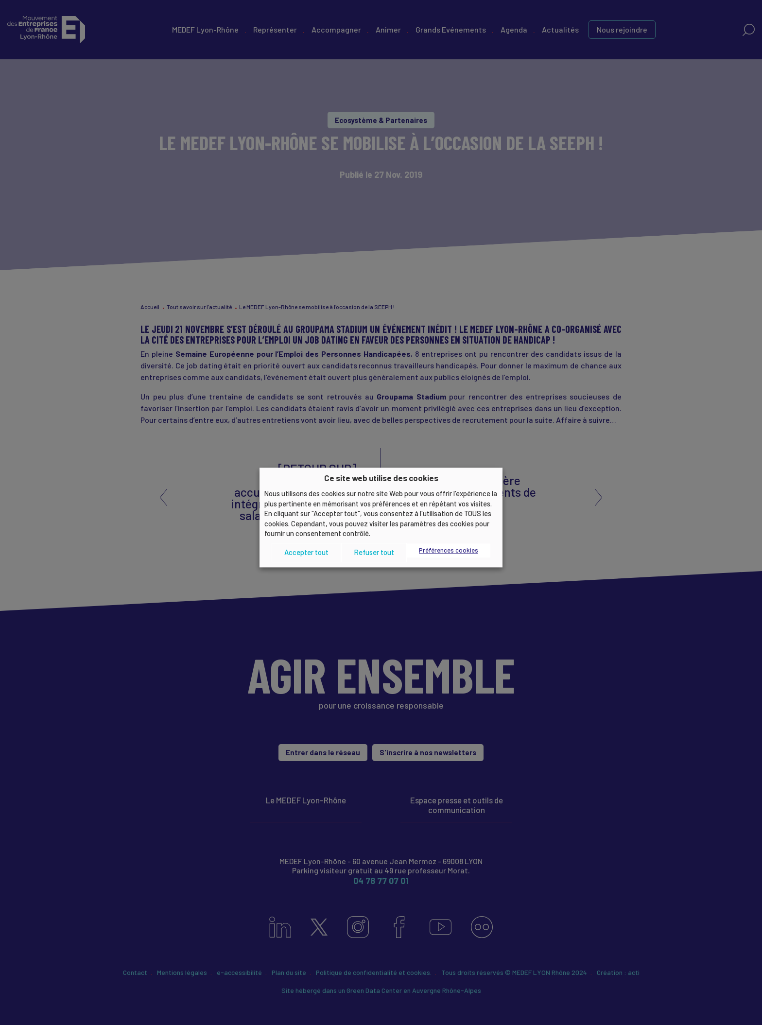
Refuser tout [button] (374, 552)
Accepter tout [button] (306, 552)
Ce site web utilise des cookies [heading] (381, 478)
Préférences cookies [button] (448, 550)
